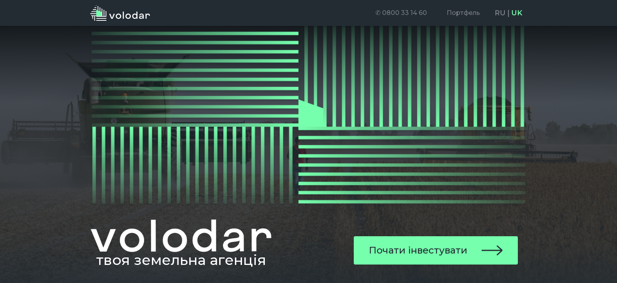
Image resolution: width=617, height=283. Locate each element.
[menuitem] (401, 13)
